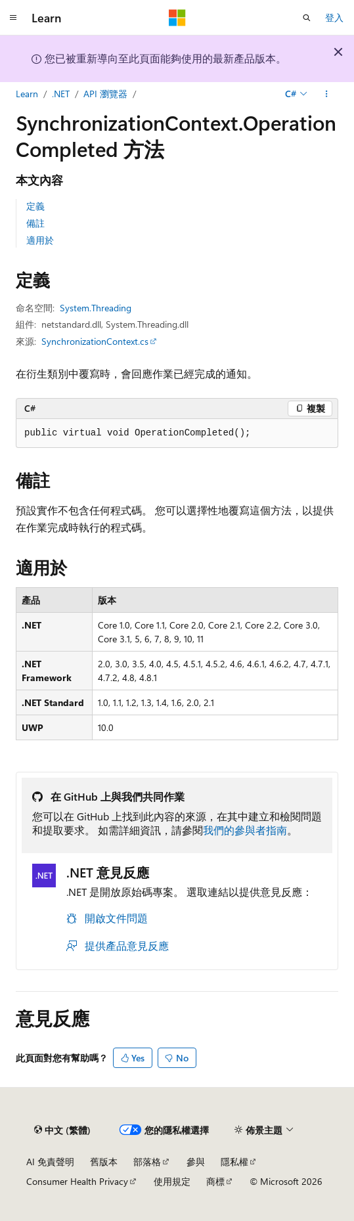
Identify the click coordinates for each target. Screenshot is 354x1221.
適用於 (40, 240)
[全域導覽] (13, 18)
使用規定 (172, 1181)
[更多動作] (326, 93)
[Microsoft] (177, 17)
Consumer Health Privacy (77, 1181)
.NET (61, 93)
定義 (35, 206)
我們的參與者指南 (245, 830)
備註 (35, 223)
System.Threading (95, 307)
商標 (215, 1181)
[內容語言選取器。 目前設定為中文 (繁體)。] (62, 1129)
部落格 (147, 1161)
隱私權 (234, 1161)
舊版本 (104, 1161)
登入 (334, 17)
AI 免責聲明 (50, 1161)
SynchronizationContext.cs (94, 341)
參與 (196, 1161)
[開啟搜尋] (307, 18)
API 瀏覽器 (105, 93)
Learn (27, 93)
